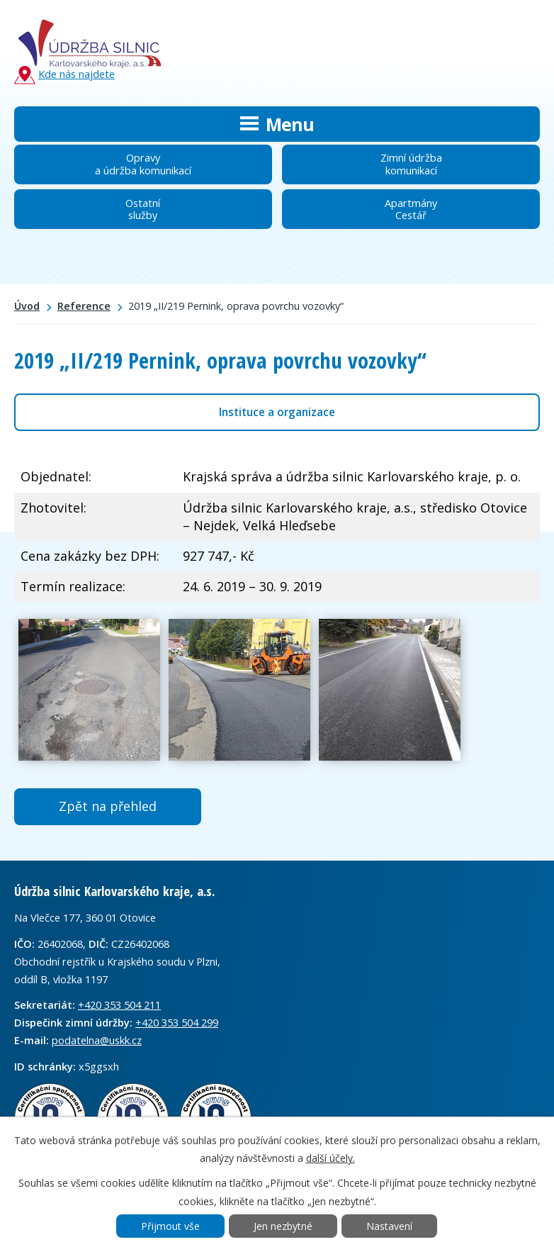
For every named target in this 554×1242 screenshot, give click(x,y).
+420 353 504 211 (119, 1004)
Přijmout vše (170, 1226)
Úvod (27, 306)
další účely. (330, 1158)
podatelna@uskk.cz (97, 1040)
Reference (84, 306)
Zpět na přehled (108, 806)
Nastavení (389, 1226)
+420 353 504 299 (176, 1022)
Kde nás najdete (64, 74)
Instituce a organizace (277, 412)
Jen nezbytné (283, 1226)
